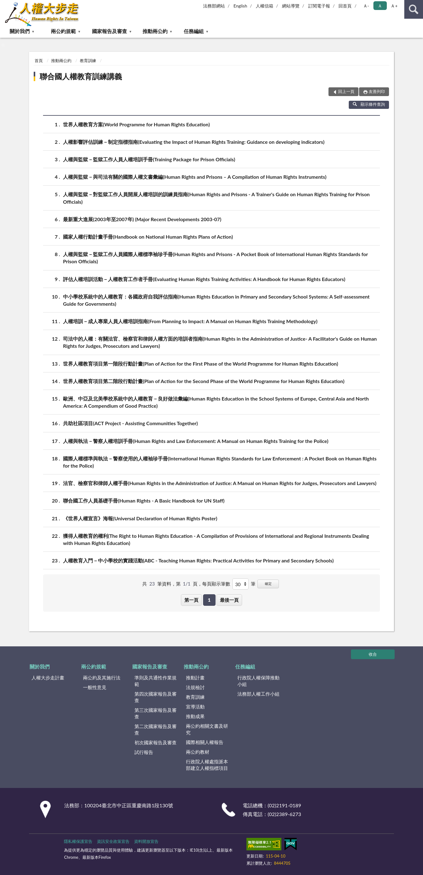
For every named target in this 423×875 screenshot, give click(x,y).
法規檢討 (195, 687)
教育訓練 (88, 60)
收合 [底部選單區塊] (373, 654)
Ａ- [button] (366, 5)
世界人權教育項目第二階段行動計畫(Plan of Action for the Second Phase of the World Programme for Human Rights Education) (203, 381)
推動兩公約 (155, 31)
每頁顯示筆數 (216, 583)
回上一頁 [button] (346, 91)
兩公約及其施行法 (101, 677)
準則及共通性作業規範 (155, 681)
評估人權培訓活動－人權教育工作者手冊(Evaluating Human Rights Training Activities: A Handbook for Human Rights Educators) (204, 279)
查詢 (413, 9)
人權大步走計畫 (48, 677)
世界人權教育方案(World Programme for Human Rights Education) (136, 124)
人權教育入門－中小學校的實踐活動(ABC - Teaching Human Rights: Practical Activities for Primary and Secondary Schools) (198, 560)
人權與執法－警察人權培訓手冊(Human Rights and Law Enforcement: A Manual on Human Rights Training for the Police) (195, 441)
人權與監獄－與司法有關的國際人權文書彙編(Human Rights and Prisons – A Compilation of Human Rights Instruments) (195, 176)
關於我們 (20, 31)
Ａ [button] (380, 5)
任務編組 (194, 31)
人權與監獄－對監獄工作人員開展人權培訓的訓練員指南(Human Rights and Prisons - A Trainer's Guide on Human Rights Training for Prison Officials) (216, 197)
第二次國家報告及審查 (155, 729)
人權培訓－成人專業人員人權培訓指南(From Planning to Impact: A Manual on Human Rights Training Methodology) (190, 321)
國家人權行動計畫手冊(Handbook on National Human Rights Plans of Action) (148, 236)
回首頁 (345, 5)
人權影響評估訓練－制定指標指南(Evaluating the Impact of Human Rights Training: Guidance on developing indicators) (193, 141)
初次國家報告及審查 (155, 742)
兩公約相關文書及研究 (207, 729)
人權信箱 (264, 5)
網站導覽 (290, 5)
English (240, 5)
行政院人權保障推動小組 (258, 681)
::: (5, 4)
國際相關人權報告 (204, 742)
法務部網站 (214, 5)
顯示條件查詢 (369, 104)
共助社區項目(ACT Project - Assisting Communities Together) (130, 423)
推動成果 (195, 716)
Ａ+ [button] (394, 5)
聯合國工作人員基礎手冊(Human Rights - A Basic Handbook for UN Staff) (144, 500)
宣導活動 (195, 706)
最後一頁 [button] (229, 600)
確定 (268, 583)
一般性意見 (94, 687)
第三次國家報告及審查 (155, 713)
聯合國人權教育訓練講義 (81, 76)
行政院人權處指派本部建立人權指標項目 (207, 765)
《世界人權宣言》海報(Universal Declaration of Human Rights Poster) (140, 518)
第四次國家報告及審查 (155, 697)
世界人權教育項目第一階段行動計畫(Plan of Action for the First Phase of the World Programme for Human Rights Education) (200, 363)
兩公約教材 (197, 752)
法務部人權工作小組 (258, 694)
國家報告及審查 (109, 31)
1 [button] (209, 600)
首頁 (39, 60)
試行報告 (143, 752)
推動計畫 (195, 677)
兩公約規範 (63, 31)
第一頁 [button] (191, 600)
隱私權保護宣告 (78, 841)
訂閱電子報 (319, 5)
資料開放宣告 (146, 841)
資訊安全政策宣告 (113, 841)
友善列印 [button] (377, 91)
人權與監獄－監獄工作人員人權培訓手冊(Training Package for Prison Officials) (149, 159)
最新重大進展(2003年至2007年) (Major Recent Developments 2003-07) (142, 219)
